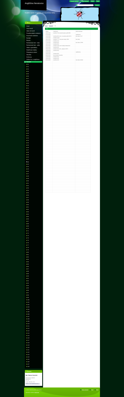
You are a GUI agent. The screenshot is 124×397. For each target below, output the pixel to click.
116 (28, 338)
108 (28, 319)
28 (28, 128)
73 (28, 235)
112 (28, 328)
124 (28, 357)
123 (28, 354)
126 (28, 361)
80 (28, 252)
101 (28, 302)
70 (28, 228)
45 (28, 169)
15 (28, 97)
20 (28, 109)
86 (28, 266)
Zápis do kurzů (30, 31)
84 (28, 261)
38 (28, 152)
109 (28, 321)
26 (28, 123)
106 (28, 314)
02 (28, 66)
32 (28, 138)
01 (28, 64)
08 (28, 81)
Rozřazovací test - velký (33, 45)
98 (28, 295)
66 (28, 219)
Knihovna (29, 57)
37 (28, 150)
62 (28, 209)
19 (28, 107)
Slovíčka (28, 54)
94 (28, 285)
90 (28, 276)
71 (28, 230)
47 (28, 173)
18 (28, 104)
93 (28, 283)
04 (28, 71)
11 (28, 88)
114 (28, 333)
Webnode (36, 392)
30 (28, 133)
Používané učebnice (32, 35)
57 (28, 197)
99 (28, 297)
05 (28, 73)
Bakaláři (28, 62)
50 (28, 180)
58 (28, 200)
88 (28, 271)
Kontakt (28, 38)
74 (28, 238)
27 (28, 126)
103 (28, 307)
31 (28, 135)
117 (28, 340)
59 (28, 202)
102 (28, 304)
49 (28, 178)
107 (28, 316)
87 (28, 269)
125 (28, 359)
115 (28, 335)
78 (28, 247)
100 (28, 299)
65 (28, 216)
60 (28, 204)
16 (28, 100)
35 (28, 145)
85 (28, 264)
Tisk (92, 389)
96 (28, 290)
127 (28, 364)
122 (28, 352)
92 (28, 280)
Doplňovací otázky (31, 50)
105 (28, 311)
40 (28, 157)
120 (28, 347)
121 (28, 349)
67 (28, 221)
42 (28, 161)
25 (28, 121)
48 (28, 176)
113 (28, 330)
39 (28, 154)
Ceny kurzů (29, 28)
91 (28, 278)
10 (28, 85)
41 (28, 159)
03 (28, 69)
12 (28, 90)
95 (28, 288)
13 (28, 92)
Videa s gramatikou (31, 47)
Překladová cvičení (31, 52)
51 (28, 183)
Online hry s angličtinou (33, 59)
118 (28, 342)
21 (28, 111)
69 (28, 226)
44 (28, 166)
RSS (97, 389)
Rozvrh (28, 40)
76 (28, 242)
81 (28, 254)
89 (28, 273)
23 (28, 116)
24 (28, 119)
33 (28, 140)
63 (28, 211)
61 (28, 207)
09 (28, 83)
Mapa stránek (85, 389)
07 (28, 78)
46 (28, 171)
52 (28, 185)
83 (28, 259)
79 (28, 249)
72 (28, 233)
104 (28, 309)
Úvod (27, 26)
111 (28, 326)
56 (28, 195)
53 (28, 188)
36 (28, 147)
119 (28, 345)
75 (28, 240)
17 (28, 102)
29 (28, 131)
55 (28, 192)
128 (28, 366)
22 (28, 114)
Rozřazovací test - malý (33, 42)
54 (28, 190)
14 (28, 95)
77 (28, 245)
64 (28, 214)
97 (28, 292)
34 (28, 142)
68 (28, 223)
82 (28, 257)
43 (28, 164)
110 (28, 323)
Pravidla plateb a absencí (33, 33)
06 (28, 76)
